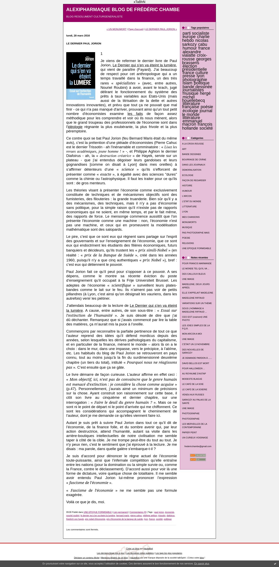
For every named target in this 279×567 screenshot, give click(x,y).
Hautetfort (148, 548)
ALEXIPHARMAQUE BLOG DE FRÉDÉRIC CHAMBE (123, 9)
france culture (195, 72)
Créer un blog (132, 548)
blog (202, 557)
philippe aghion (150, 515)
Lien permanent (120, 512)
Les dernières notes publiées (140, 553)
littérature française (191, 105)
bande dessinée (197, 86)
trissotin (161, 515)
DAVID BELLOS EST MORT (195, 363)
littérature (191, 117)
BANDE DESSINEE (191, 154)
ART (184, 149)
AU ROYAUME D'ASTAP (194, 373)
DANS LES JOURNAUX (193, 165)
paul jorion (159, 512)
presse (189, 76)
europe (189, 36)
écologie (190, 110)
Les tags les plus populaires (169, 553)
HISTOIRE (187, 185)
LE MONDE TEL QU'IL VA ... (195, 268)
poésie (207, 106)
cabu (202, 44)
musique (190, 93)
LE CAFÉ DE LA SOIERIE (194, 389)
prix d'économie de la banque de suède (124, 519)
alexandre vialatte (191, 53)
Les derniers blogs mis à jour (110, 553)
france (204, 48)
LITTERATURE (189, 206)
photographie (195, 79)
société (206, 128)
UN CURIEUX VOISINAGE (195, 437)
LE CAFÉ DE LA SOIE (193, 384)
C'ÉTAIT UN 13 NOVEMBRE (196, 344)
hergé (205, 93)
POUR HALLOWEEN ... (193, 368)
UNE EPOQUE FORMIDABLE (196, 248)
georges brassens (196, 61)
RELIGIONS (188, 243)
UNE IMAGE (188, 279)
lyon (200, 76)
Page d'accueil (135, 29)
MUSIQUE (187, 227)
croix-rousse (194, 57)
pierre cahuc (136, 515)
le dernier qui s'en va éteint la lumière (97, 515)
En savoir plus (201, 563)
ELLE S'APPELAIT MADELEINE (197, 293)
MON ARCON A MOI (192, 334)
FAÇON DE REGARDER (194, 180)
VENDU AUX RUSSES (193, 394)
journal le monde (197, 112)
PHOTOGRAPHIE (191, 413)
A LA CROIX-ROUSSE (193, 143)
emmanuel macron (192, 123)
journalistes (193, 90)
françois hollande (197, 126)
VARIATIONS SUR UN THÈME (197, 303)
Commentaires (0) (138, 512)
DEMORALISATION (191, 170)
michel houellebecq (193, 99)
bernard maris (122, 515)
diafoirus (171, 515)
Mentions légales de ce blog (114, 557)
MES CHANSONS (191, 217)
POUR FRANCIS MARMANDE (197, 263)
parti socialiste (196, 33)
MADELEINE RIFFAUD (193, 298)
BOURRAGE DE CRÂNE (194, 159)
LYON (185, 211)
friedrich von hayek (75, 519)
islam (187, 83)
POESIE (186, 238)
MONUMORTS (189, 222)
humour (190, 48)
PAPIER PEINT (189, 432)
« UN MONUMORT (116, 29)
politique (201, 83)
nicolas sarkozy (195, 42)
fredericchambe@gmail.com (197, 446)
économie (169, 512)
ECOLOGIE (187, 175)
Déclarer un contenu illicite (86, 557)
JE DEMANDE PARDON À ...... (197, 358)
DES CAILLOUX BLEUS (193, 274)
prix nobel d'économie (95, 519)
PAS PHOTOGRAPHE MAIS (195, 232)
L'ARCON (187, 196)
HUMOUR (187, 191)
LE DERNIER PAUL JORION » (161, 29)
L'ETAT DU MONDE (191, 201)
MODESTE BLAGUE (192, 379)
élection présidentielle (194, 68)
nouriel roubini (72, 515)
